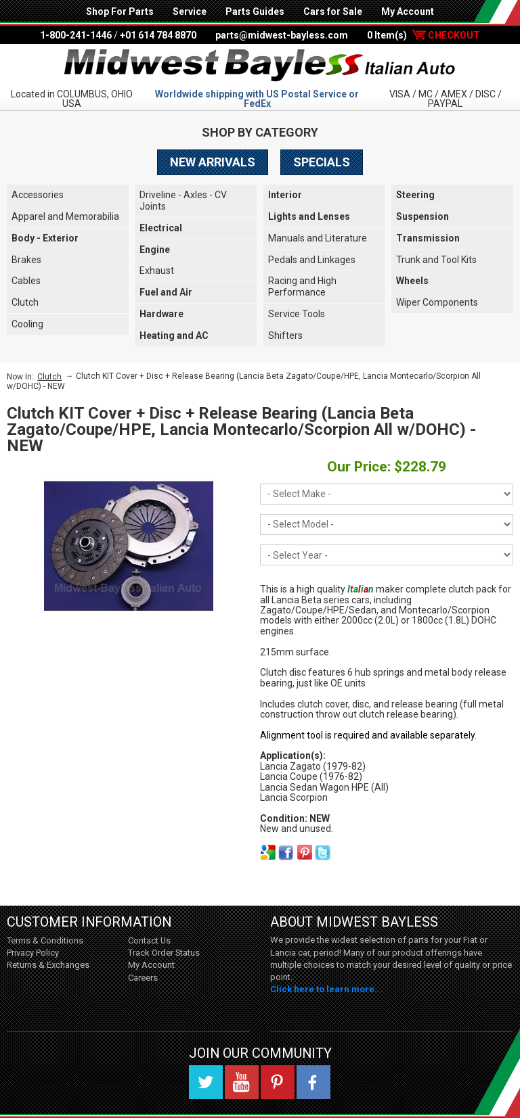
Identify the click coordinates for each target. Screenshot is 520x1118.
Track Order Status (164, 953)
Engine (154, 249)
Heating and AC (174, 335)
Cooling (27, 324)
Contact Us (149, 940)
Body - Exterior (45, 238)
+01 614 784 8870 (158, 35)
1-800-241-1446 (76, 35)
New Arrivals (212, 162)
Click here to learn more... (326, 989)
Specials (321, 162)
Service (190, 11)
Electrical (160, 228)
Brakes (26, 259)
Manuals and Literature (317, 238)
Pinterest (278, 1082)
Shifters (285, 335)
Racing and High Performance (302, 286)
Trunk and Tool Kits (436, 259)
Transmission (428, 238)
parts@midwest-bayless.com (281, 35)
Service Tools (296, 313)
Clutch (25, 302)
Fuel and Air (165, 292)
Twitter (206, 1082)
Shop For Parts (120, 11)
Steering (415, 194)
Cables (26, 280)
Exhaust (156, 270)
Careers (143, 978)
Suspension (422, 216)
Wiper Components (437, 302)
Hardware (161, 313)
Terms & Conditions (45, 940)
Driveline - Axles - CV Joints (183, 200)
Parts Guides (254, 11)
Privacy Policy (33, 953)
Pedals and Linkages (311, 259)
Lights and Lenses (309, 216)
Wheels (412, 280)
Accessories (38, 194)
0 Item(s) (423, 35)
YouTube (242, 1082)
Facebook (313, 1082)
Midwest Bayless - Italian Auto (260, 66)
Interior (285, 194)
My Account (407, 11)
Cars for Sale (332, 11)
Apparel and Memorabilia (65, 216)
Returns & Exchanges (48, 965)
